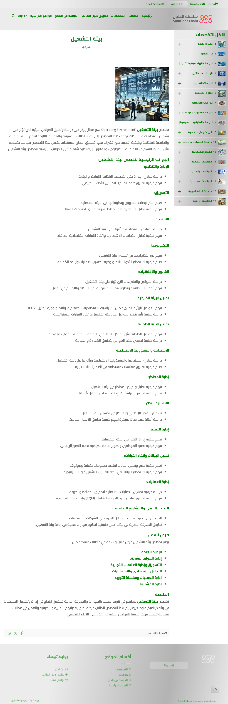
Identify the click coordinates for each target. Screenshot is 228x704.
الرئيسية (147, 16)
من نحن (212, 4)
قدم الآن (177, 4)
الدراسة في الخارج (66, 16)
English (22, 16)
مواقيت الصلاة (155, 4)
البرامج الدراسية (41, 16)
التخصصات (118, 16)
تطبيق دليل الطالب (94, 16)
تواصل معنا (197, 4)
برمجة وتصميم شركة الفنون (25, 701)
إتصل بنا (170, 666)
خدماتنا (133, 16)
